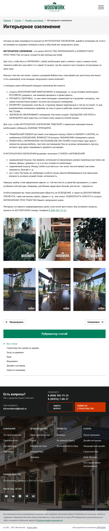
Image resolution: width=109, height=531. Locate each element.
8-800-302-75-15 (57, 210)
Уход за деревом (15, 352)
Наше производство (40, 434)
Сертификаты (9, 446)
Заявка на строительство (85, 407)
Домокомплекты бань (67, 446)
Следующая (93, 321)
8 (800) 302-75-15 (58, 395)
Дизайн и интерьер (34, 20)
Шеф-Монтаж (90, 457)
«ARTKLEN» (101, 527)
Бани (9, 356)
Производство (10, 440)
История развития (12, 434)
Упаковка (34, 457)
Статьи (17, 20)
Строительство (90, 451)
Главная (7, 20)
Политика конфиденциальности (49, 520)
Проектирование (91, 434)
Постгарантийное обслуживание (91, 464)
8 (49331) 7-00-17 (58, 399)
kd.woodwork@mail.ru (15, 408)
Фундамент (12, 361)
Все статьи (12, 343)
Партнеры (8, 451)
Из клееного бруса (66, 440)
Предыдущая (16, 321)
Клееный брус (37, 451)
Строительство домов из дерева (23, 348)
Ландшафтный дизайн (94, 446)
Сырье (33, 440)
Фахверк (61, 434)
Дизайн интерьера (92, 440)
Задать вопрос (57, 407)
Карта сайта (32, 527)
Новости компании (16, 370)
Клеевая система (38, 446)
